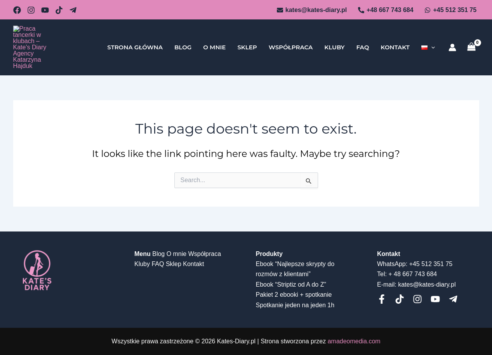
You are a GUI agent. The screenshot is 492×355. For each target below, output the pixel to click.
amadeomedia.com (354, 341)
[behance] (45, 10)
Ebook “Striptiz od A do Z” (291, 284)
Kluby (334, 40)
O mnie (214, 40)
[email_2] (17, 10)
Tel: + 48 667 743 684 (407, 274)
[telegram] (453, 299)
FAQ (362, 40)
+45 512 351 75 (431, 264)
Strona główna (135, 40)
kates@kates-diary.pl (426, 284)
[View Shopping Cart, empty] (471, 40)
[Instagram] (417, 299)
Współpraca (291, 40)
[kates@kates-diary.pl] (311, 10)
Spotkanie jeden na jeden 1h (295, 305)
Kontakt (395, 40)
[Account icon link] (452, 41)
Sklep (247, 40)
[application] (431, 40)
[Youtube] (435, 299)
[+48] (386, 10)
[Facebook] (381, 299)
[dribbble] (59, 10)
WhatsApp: (392, 264)
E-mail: (386, 284)
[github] (31, 10)
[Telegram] (73, 10)
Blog (182, 40)
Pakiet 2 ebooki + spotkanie (294, 294)
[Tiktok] (399, 299)
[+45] (450, 10)
